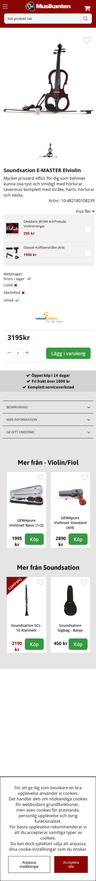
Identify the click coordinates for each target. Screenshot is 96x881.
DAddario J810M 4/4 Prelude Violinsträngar (45, 223)
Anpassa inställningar (29, 864)
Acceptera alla (71, 864)
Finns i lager (15, 278)
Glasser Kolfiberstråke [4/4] (44, 247)
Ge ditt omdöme (20, 432)
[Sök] (48, 18)
